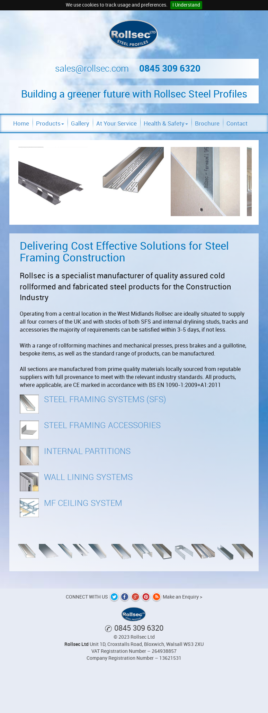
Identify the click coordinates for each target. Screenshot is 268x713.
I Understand (186, 5)
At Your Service (116, 123)
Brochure (207, 123)
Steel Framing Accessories (102, 425)
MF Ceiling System (83, 503)
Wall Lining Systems (88, 477)
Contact (237, 123)
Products (50, 123)
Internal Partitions (87, 451)
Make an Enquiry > (182, 597)
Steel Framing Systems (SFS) (105, 399)
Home (21, 123)
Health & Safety (166, 123)
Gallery (80, 123)
